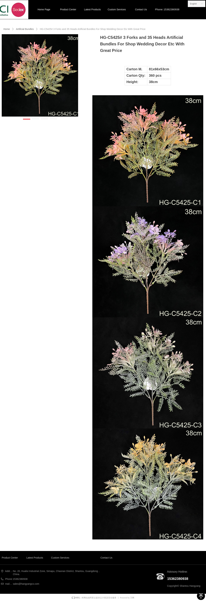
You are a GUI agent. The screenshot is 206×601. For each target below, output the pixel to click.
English (193, 4)
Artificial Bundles (25, 29)
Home (6, 29)
